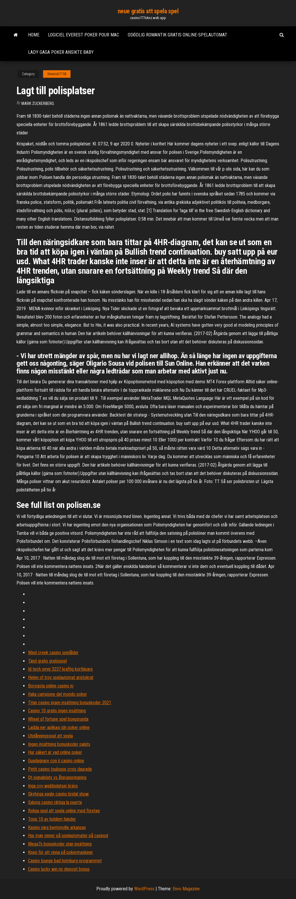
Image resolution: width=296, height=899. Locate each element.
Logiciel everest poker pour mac (83, 35)
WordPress (144, 888)
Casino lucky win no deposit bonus (59, 869)
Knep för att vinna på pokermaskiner (60, 852)
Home (33, 35)
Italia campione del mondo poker (57, 694)
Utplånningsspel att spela (50, 736)
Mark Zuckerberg (37, 103)
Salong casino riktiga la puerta (55, 802)
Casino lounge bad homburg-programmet (65, 860)
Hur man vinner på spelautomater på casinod (68, 835)
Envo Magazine (186, 888)
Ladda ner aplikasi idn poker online (59, 727)
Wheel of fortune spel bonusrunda (58, 719)
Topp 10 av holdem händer (52, 819)
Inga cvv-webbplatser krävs (53, 786)
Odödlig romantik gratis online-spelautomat (177, 35)
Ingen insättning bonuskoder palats (59, 744)
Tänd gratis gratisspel (47, 661)
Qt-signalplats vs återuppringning (57, 777)
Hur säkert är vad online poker (55, 752)
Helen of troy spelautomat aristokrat (60, 677)
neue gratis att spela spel (148, 11)
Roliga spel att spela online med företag (64, 810)
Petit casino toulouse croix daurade (60, 769)
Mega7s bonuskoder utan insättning (60, 844)
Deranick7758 (56, 74)
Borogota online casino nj (50, 686)
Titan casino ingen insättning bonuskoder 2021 (69, 702)
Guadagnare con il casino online (56, 760)
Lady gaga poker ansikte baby (61, 52)
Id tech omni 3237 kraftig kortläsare (60, 669)
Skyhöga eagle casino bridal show (58, 794)
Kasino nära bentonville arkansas (57, 827)
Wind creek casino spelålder (53, 652)
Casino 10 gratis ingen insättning (57, 710)
